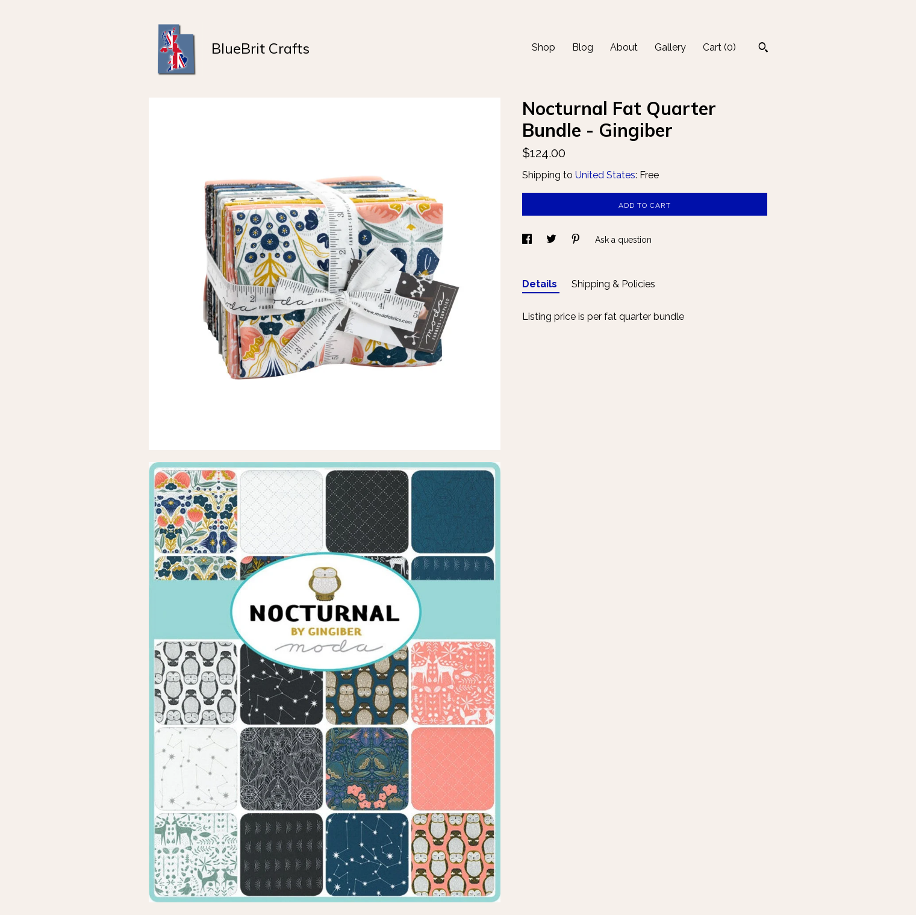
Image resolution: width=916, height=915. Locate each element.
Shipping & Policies (613, 284)
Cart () (719, 47)
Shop (543, 47)
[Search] (763, 48)
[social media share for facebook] (528, 240)
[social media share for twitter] (552, 240)
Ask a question (623, 240)
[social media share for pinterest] (577, 240)
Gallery (670, 47)
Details (540, 284)
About (624, 47)
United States (605, 175)
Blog (582, 47)
